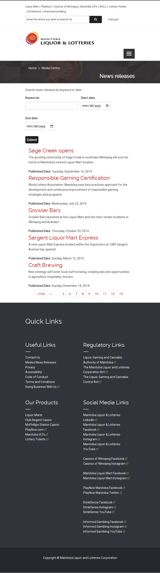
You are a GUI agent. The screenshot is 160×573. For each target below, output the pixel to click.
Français (113, 19)
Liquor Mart (32, 6)
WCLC (103, 6)
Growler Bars (44, 210)
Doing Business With (42, 386)
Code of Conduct (36, 377)
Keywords (32, 98)
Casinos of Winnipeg (65, 6)
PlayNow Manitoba (104, 488)
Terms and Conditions (40, 382)
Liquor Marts (33, 415)
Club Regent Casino (38, 420)
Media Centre (51, 68)
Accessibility (33, 372)
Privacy (30, 367)
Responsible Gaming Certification (69, 178)
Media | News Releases (40, 362)
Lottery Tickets (118, 6)
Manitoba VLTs (88, 6)
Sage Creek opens (51, 150)
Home (33, 68)
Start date (88, 98)
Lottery (37, 439)
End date (31, 118)
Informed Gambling (55, 11)
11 (106, 294)
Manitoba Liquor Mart (106, 473)
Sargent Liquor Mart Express (63, 238)
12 (114, 294)
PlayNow (46, 6)
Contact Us (32, 357)
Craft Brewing (45, 265)
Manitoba (37, 434)
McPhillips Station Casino (42, 424)
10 (98, 294)
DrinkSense (34, 11)
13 (122, 295)
